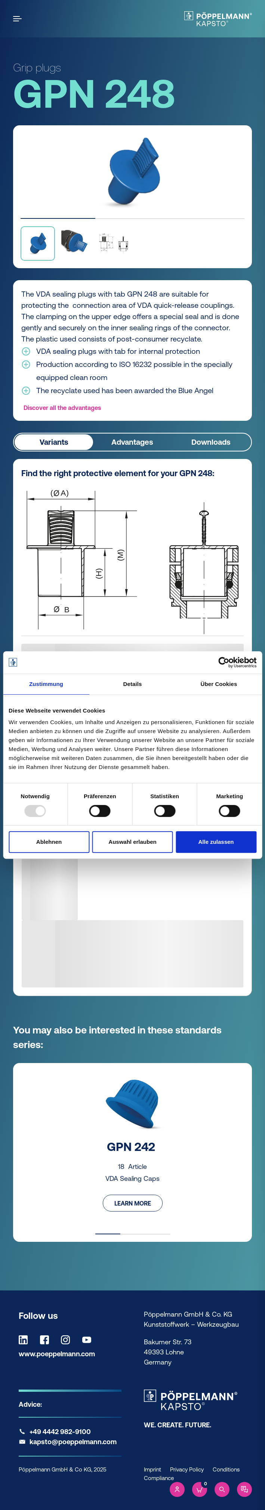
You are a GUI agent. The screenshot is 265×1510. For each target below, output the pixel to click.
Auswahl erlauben (132, 842)
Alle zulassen (216, 842)
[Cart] (199, 1489)
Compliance (159, 1478)
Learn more (132, 1203)
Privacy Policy (187, 1469)
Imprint (152, 1469)
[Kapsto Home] (218, 18)
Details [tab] (132, 684)
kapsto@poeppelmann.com (73, 1442)
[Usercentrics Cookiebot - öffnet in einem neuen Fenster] (223, 662)
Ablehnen (49, 842)
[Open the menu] (18, 18)
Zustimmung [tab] (46, 684)
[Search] (222, 1489)
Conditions (226, 1469)
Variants (54, 442)
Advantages (132, 442)
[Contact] (244, 1489)
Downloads (211, 442)
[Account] (177, 1489)
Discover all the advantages (62, 407)
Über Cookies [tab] (219, 684)
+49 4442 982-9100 (60, 1432)
